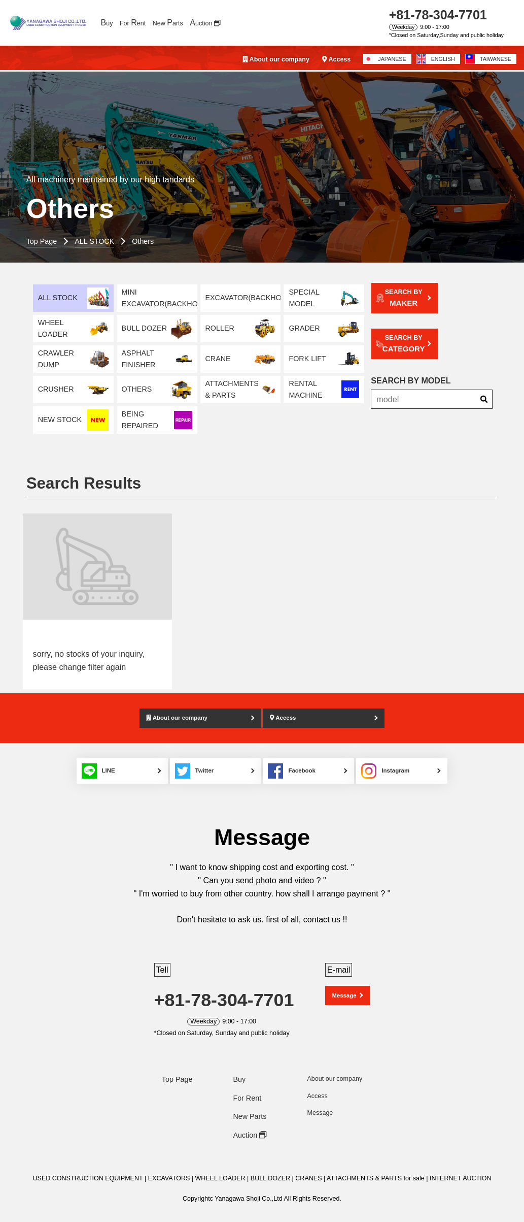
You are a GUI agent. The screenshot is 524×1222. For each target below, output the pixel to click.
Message (344, 984)
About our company (275, 59)
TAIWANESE (488, 58)
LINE (88, 758)
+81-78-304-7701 (438, 15)
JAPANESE (385, 58)
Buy (239, 1068)
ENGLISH (436, 58)
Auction (249, 1123)
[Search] (483, 383)
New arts (168, 22)
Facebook (299, 758)
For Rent (247, 1086)
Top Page (177, 1068)
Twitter (193, 758)
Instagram (401, 758)
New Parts (249, 1105)
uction (205, 22)
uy (106, 22)
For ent (133, 22)
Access (336, 59)
